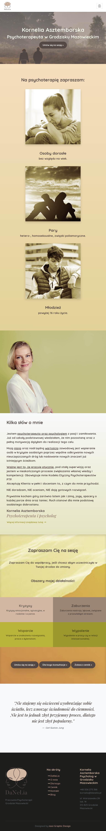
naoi (51, 826)
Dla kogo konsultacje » (55, 664)
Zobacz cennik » (83, 664)
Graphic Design (62, 826)
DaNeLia (54, 775)
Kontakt (54, 791)
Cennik (53, 787)
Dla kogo (55, 783)
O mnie (54, 779)
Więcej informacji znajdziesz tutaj (26, 522)
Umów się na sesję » (53, 45)
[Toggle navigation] (99, 6)
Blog (52, 794)
